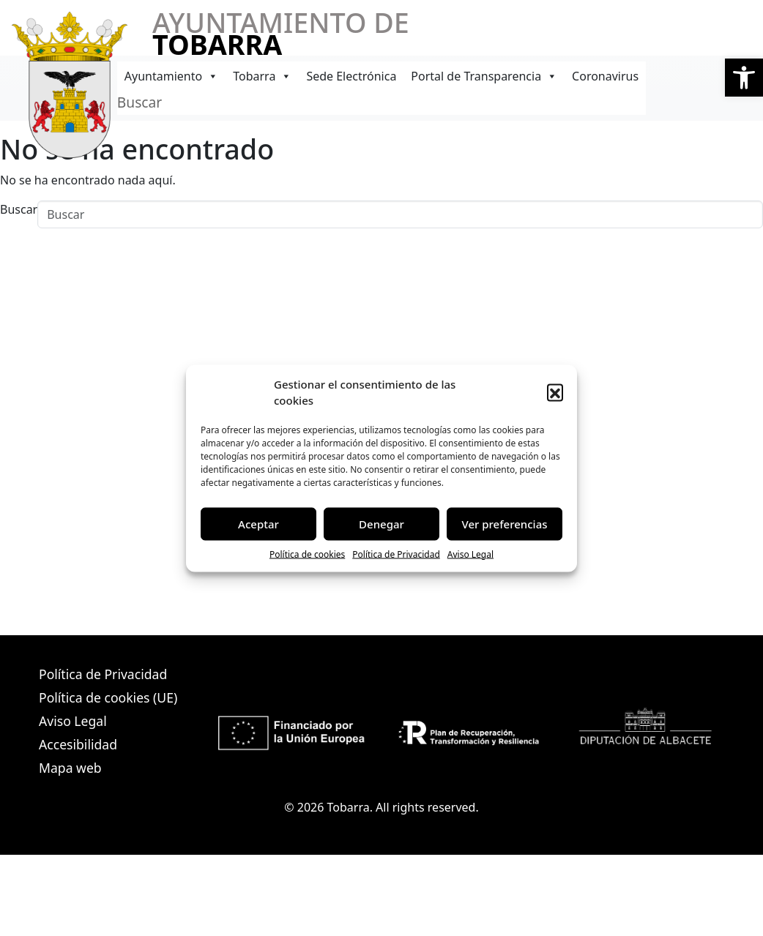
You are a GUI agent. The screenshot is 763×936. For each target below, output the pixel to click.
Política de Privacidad (396, 553)
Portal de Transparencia (484, 76)
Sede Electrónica (351, 76)
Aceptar (258, 524)
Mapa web (70, 767)
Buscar (139, 102)
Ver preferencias (504, 524)
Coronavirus (605, 76)
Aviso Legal (470, 553)
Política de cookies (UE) (108, 697)
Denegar (381, 524)
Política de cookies (307, 553)
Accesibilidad (78, 744)
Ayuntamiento (171, 76)
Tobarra (262, 76)
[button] (744, 78)
